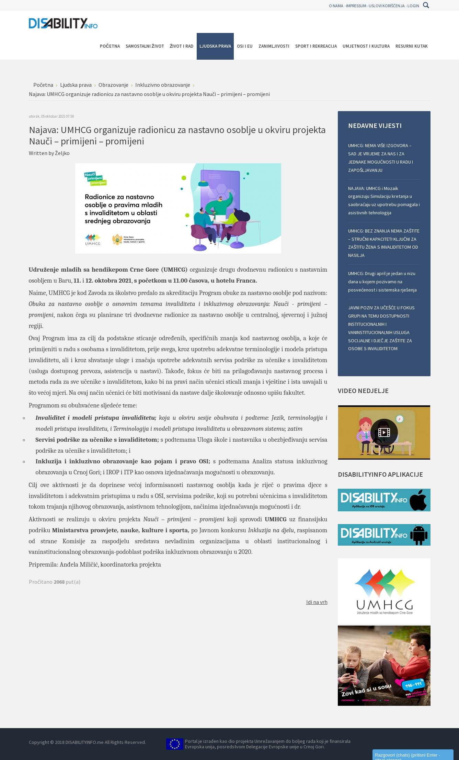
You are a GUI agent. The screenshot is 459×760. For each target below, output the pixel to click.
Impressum (356, 5)
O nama (336, 5)
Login (413, 5)
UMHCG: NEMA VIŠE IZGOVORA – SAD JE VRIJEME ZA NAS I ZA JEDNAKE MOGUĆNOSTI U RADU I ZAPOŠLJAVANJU (380, 157)
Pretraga (426, 5)
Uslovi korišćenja (387, 5)
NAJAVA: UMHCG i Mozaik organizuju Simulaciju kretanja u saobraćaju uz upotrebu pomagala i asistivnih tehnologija (384, 200)
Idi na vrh (317, 601)
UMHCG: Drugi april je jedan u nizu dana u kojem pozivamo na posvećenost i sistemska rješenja (382, 281)
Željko (62, 153)
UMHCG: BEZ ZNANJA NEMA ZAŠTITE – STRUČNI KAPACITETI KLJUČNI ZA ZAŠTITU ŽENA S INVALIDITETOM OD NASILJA (384, 243)
